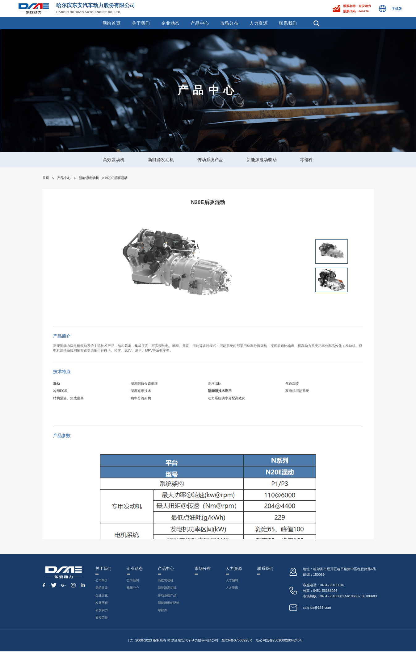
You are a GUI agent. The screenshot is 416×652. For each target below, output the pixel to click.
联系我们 (288, 23)
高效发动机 (113, 159)
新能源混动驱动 (261, 159)
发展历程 (101, 603)
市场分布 (229, 23)
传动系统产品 (210, 159)
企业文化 (101, 595)
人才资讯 (234, 588)
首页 (45, 178)
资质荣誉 (101, 618)
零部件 (306, 159)
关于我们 (141, 23)
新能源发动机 (161, 159)
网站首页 (112, 23)
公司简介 (101, 580)
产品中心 (200, 23)
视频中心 (132, 588)
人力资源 (259, 23)
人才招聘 (234, 580)
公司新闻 (132, 580)
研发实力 (101, 610)
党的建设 (101, 588)
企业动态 (170, 23)
